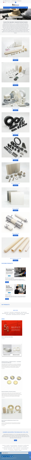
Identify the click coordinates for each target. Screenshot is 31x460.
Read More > (15, 85)
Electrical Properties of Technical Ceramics (9, 391)
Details (15, 440)
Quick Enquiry (30, 454)
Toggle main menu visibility (26, 7)
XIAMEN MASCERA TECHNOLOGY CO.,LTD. (15, 432)
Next (30, 15)
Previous (0, 15)
